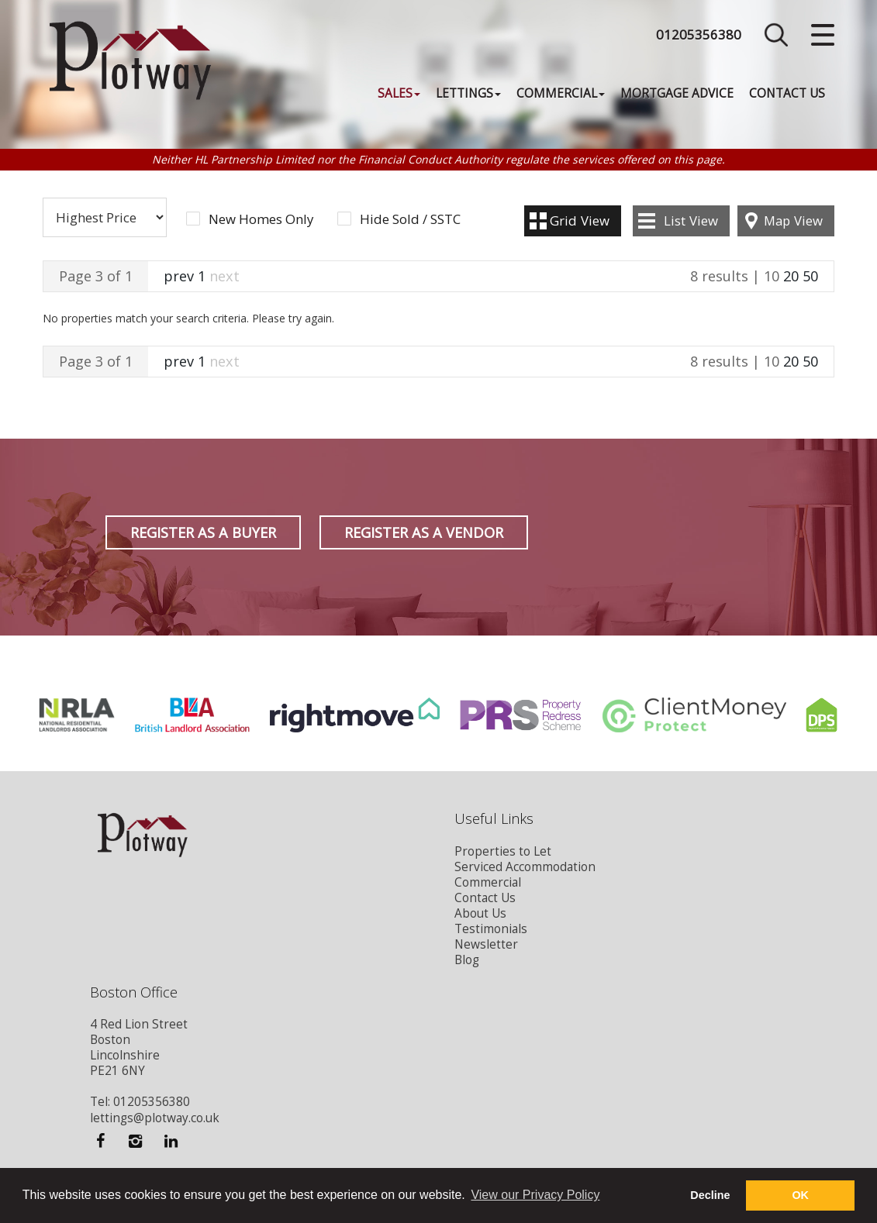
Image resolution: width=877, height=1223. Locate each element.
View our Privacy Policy (535, 1194)
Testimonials (490, 929)
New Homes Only (261, 219)
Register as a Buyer (203, 532)
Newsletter (486, 944)
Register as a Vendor (423, 532)
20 (791, 276)
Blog (466, 960)
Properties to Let (502, 851)
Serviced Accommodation (525, 867)
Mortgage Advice (677, 93)
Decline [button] (710, 1195)
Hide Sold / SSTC (410, 219)
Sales (399, 93)
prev (179, 276)
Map (793, 220)
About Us (480, 913)
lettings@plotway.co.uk (154, 1118)
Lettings (468, 93)
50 (810, 276)
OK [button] (800, 1195)
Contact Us (787, 93)
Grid (579, 220)
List (691, 220)
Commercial (560, 93)
